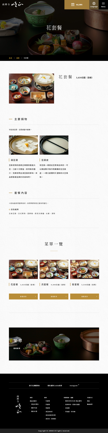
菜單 (17, 58)
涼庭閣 (67, 408)
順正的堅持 (33, 401)
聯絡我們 (90, 404)
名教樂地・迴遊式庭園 (72, 404)
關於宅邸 (34, 408)
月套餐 (48, 404)
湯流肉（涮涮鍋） (51, 419)
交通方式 (90, 397)
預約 (88, 401)
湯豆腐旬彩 (49, 411)
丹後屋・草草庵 (70, 411)
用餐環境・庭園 (68, 397)
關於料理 (34, 411)
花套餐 (48, 401)
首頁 (10, 58)
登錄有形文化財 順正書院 (73, 401)
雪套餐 (48, 408)
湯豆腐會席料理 (51, 415)
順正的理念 (35, 404)
